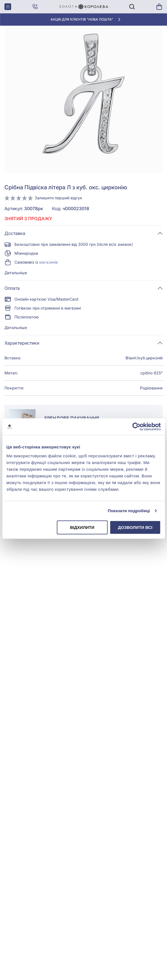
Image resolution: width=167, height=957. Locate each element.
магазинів (48, 262)
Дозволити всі (135, 527)
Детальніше (15, 272)
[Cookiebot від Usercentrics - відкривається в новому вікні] (136, 427)
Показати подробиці (129, 510)
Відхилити (82, 527)
